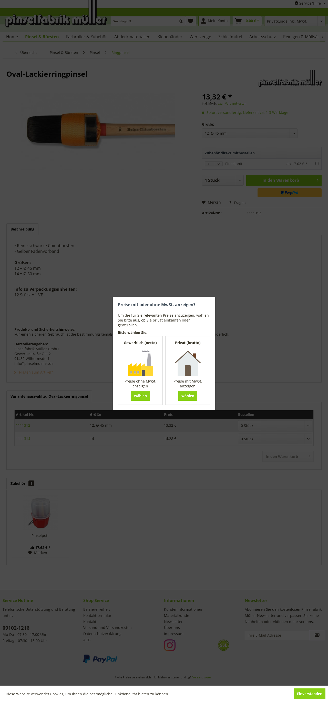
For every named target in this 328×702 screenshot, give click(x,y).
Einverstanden (309, 693)
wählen (140, 395)
